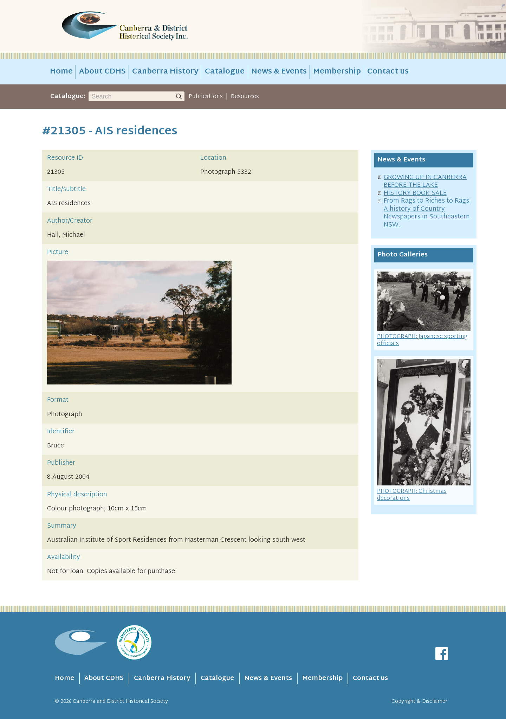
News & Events (279, 72)
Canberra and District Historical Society (120, 701)
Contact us (388, 72)
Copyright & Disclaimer (419, 701)
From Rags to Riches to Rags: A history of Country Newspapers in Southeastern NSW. (427, 213)
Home (61, 72)
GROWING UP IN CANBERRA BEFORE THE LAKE (425, 181)
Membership (337, 72)
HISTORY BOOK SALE (415, 193)
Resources (245, 96)
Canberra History (165, 72)
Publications (206, 96)
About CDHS (102, 72)
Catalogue (225, 72)
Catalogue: (67, 96)
